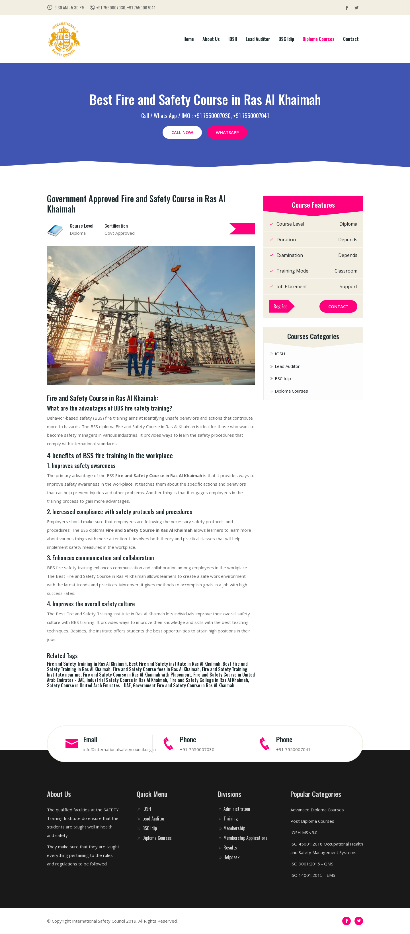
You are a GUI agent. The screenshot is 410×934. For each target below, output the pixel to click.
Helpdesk (228, 857)
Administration (234, 808)
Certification (116, 225)
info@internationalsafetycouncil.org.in (119, 749)
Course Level (81, 225)
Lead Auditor (258, 39)
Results (227, 847)
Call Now (182, 132)
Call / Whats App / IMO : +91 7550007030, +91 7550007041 (205, 115)
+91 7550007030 (197, 749)
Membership (231, 828)
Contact (351, 39)
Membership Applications (243, 837)
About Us (211, 39)
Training (228, 818)
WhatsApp (227, 132)
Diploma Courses (319, 39)
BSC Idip (286, 39)
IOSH (232, 39)
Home (188, 39)
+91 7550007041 (293, 749)
